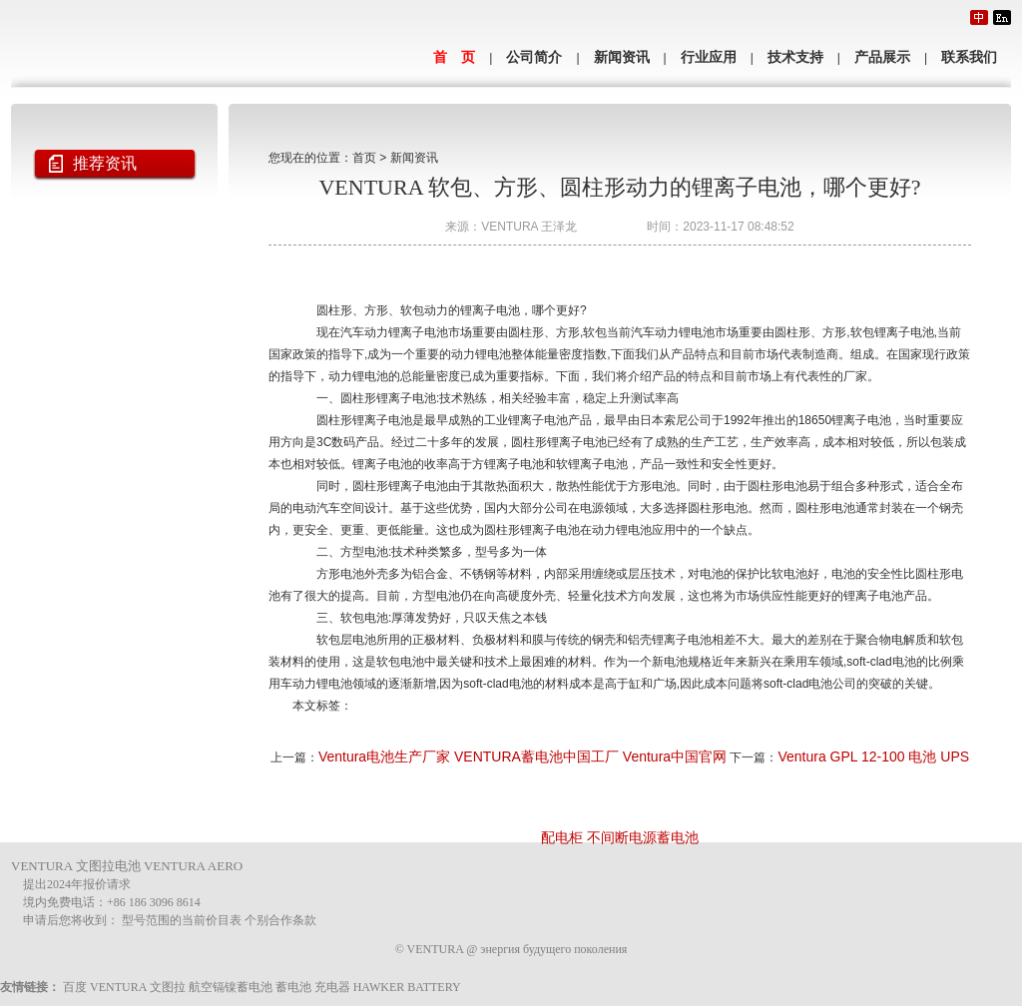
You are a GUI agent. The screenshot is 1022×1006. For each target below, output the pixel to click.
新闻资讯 (622, 57)
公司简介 (534, 57)
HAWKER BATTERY (407, 987)
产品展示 (882, 57)
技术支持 (795, 57)
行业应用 (709, 57)
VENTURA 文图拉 (138, 987)
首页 (364, 158)
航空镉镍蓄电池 (230, 987)
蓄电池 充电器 (312, 987)
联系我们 (969, 57)
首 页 (454, 57)
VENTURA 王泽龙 (529, 227)
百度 (75, 987)
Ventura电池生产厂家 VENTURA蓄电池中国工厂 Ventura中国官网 (522, 756)
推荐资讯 (105, 163)
